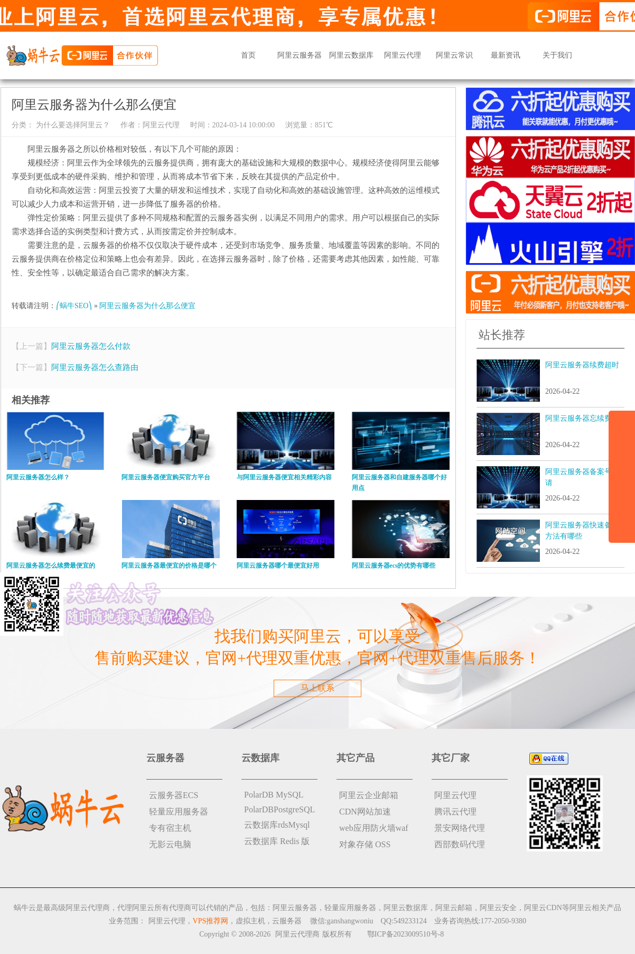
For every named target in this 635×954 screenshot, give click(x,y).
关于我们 (557, 55)
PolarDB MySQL (273, 794)
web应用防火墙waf (373, 827)
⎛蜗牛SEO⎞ (74, 306)
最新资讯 (505, 55)
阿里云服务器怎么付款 (90, 346)
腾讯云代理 (455, 811)
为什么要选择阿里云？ (72, 125)
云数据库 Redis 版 (277, 841)
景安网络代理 (459, 827)
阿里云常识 (454, 55)
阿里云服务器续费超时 (582, 365)
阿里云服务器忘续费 (578, 418)
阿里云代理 (402, 55)
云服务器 (287, 921)
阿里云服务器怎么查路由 (94, 367)
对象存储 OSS (364, 844)
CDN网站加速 (365, 811)
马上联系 (317, 687)
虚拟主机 (250, 921)
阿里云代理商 (297, 934)
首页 (248, 55)
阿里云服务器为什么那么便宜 (147, 306)
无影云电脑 (170, 844)
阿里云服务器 (299, 55)
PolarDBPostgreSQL (279, 809)
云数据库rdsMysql (277, 824)
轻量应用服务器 (178, 811)
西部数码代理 (459, 844)
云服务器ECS (173, 795)
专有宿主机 (170, 827)
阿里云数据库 (351, 55)
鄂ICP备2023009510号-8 (405, 934)
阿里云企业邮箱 (368, 795)
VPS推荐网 (211, 921)
